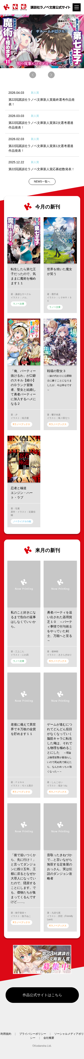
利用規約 (5, 1033)
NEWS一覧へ (42, 181)
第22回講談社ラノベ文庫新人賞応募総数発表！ (42, 169)
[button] (32, 75)
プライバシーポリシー (32, 1033)
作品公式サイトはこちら (42, 995)
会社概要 (48, 1037)
